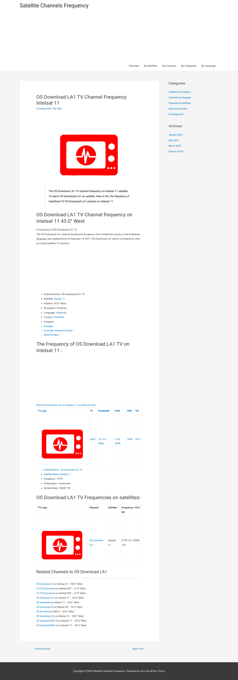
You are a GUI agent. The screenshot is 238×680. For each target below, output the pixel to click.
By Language (208, 66)
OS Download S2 (45, 606)
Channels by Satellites (181, 103)
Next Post (138, 648)
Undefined (61, 313)
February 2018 (176, 151)
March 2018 (175, 146)
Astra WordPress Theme (152, 670)
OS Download (43, 601)
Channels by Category (181, 92)
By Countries (169, 66)
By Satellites (151, 66)
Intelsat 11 (59, 299)
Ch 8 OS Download (46, 587)
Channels (134, 66)
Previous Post (42, 648)
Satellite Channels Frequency (57, 5)
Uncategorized (44, 109)
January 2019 (176, 135)
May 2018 (174, 140)
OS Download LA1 (46, 597)
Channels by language (181, 98)
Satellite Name (52, 474)
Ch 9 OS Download (46, 592)
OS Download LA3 (46, 615)
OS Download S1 (45, 583)
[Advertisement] (119, 37)
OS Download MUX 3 (47, 620)
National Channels (179, 109)
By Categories (189, 66)
